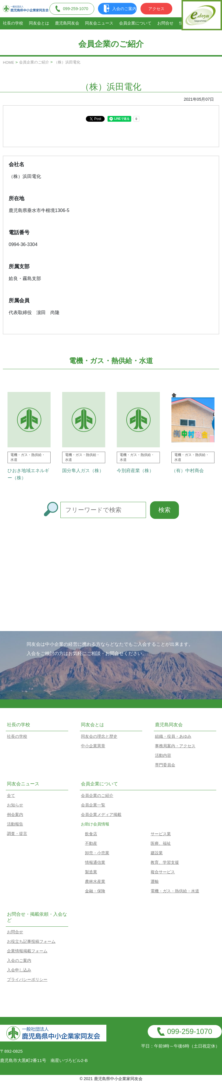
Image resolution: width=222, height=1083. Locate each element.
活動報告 (15, 824)
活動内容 (163, 755)
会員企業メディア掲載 (101, 814)
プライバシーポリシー (27, 979)
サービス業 (161, 834)
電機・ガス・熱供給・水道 (175, 891)
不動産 (91, 843)
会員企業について (135, 23)
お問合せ (165, 23)
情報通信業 (95, 862)
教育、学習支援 (165, 862)
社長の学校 (13, 23)
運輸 (155, 881)
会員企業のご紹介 (34, 62)
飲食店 (91, 834)
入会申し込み (19, 970)
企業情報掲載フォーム (27, 951)
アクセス (156, 8)
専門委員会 (165, 765)
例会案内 (15, 814)
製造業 (91, 872)
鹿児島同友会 (67, 23)
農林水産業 (95, 881)
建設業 (157, 853)
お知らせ (15, 805)
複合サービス (163, 872)
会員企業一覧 (93, 805)
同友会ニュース (99, 23)
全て (11, 795)
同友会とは (39, 23)
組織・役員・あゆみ (173, 736)
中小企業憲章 (93, 746)
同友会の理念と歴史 (99, 736)
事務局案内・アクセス (175, 746)
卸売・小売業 (97, 853)
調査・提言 (17, 833)
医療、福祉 (161, 843)
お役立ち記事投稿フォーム (31, 941)
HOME (8, 62)
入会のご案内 (120, 9)
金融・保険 (95, 891)
